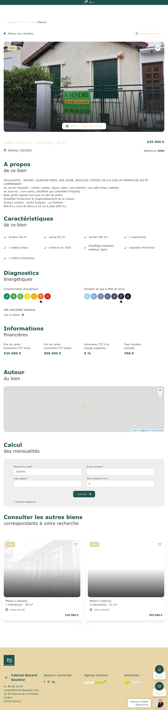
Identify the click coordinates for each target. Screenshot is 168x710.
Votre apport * (21, 478)
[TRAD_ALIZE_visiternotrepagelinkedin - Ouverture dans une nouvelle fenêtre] (53, 682)
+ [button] (160, 390)
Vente (21, 22)
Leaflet (134, 430)
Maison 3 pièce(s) (103, 602)
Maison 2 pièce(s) (19, 602)
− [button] (160, 395)
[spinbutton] (121, 483)
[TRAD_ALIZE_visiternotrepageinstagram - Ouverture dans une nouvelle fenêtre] (48, 682)
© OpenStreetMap (156, 430)
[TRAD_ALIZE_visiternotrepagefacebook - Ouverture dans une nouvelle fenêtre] (44, 682)
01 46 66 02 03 (13, 686)
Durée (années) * (95, 466)
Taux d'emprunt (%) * (98, 478)
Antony (31, 22)
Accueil (11, 22)
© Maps (143, 430)
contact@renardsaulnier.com (21, 690)
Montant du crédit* (23, 466)
